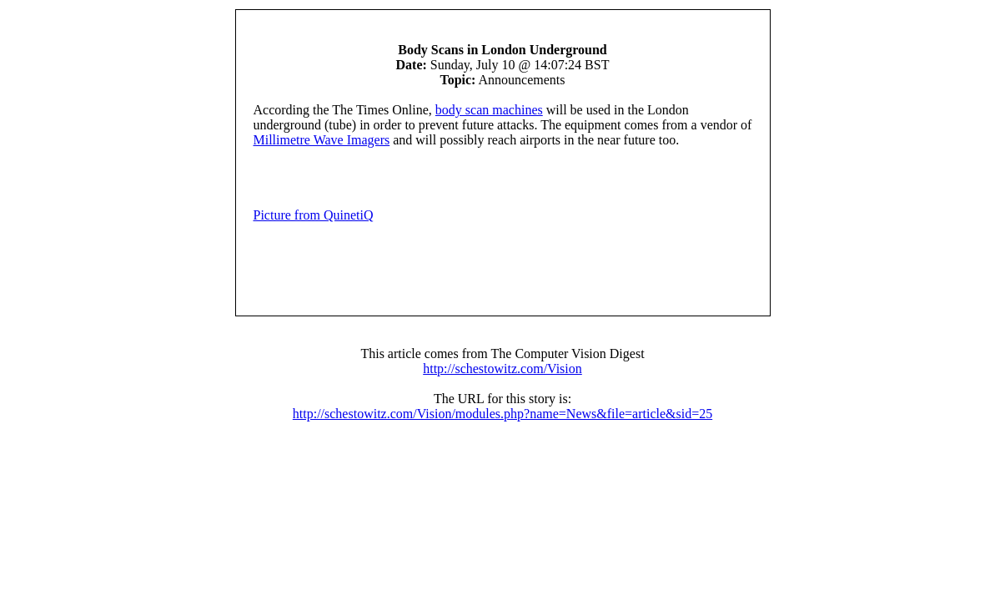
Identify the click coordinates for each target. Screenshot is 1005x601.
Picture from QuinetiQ (314, 215)
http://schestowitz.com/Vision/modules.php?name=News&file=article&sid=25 (502, 414)
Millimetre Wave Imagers (322, 140)
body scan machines (489, 110)
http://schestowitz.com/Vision (502, 368)
